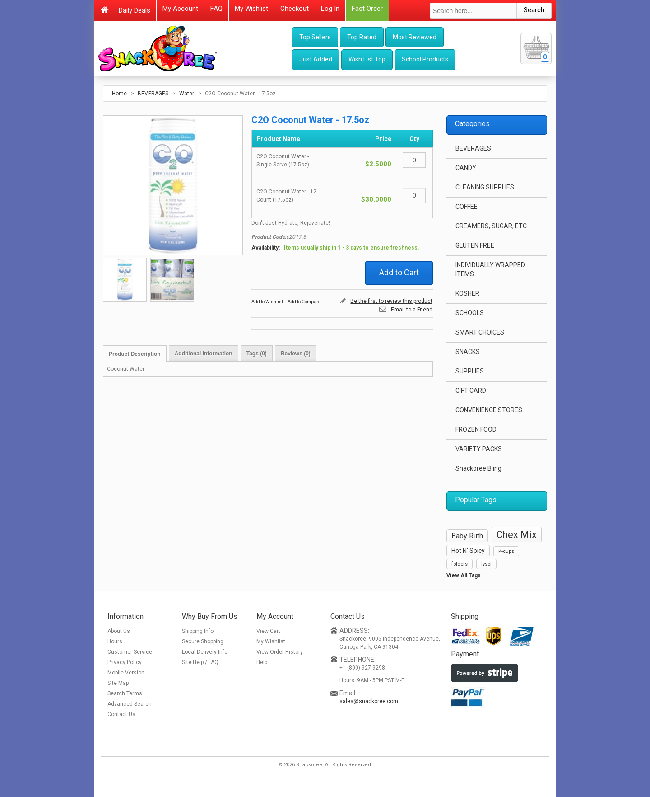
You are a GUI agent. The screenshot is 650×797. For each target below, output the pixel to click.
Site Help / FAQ (200, 662)
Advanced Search (129, 704)
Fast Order (367, 9)
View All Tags (463, 575)
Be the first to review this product (391, 301)
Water (186, 93)
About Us (118, 631)
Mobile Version (125, 673)
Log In (330, 9)
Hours (114, 641)
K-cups (506, 551)
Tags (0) (256, 353)
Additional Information (203, 353)
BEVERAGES (153, 93)
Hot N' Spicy (468, 550)
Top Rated (361, 37)
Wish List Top (366, 59)
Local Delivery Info (205, 652)
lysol (486, 564)
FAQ (216, 9)
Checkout (294, 9)
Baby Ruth (467, 536)
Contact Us (121, 714)
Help (261, 662)
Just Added (315, 59)
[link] (480, 734)
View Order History (279, 652)
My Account (180, 9)
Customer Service (129, 652)
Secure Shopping (202, 641)
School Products (425, 59)
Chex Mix (517, 534)
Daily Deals (134, 10)
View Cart (268, 631)
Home (119, 93)
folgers (459, 564)
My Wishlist (251, 9)
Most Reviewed (414, 37)
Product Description (135, 354)
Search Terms (124, 693)
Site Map (118, 683)
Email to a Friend (411, 310)
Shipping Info (198, 631)
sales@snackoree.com (368, 701)
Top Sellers (315, 37)
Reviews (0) (296, 353)
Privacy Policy (124, 662)
